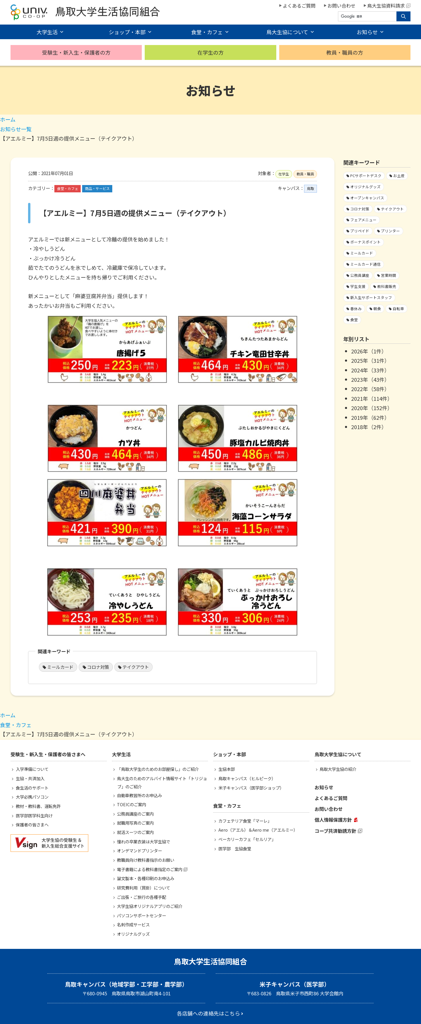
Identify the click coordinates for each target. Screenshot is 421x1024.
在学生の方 (210, 52)
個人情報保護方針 (333, 819)
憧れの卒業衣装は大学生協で (143, 841)
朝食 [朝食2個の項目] (377, 308)
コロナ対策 (98, 667)
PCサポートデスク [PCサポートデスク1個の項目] (366, 175)
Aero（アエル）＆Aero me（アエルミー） (258, 830)
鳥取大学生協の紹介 (338, 769)
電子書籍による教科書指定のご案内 (149, 869)
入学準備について (32, 769)
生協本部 (226, 769)
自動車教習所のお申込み (139, 795)
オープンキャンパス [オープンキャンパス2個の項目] (367, 198)
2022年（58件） (370, 389)
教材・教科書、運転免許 (38, 806)
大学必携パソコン (32, 797)
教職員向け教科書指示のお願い (145, 860)
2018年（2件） (369, 427)
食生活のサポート (32, 788)
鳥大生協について (287, 32)
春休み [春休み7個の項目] (356, 308)
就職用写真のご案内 (135, 823)
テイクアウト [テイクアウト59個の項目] (392, 209)
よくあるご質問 (299, 5)
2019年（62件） (370, 417)
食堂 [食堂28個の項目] (354, 319)
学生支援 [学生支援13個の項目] (357, 286)
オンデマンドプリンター (139, 850)
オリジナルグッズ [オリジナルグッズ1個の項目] (365, 186)
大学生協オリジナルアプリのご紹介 (149, 906)
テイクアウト (135, 667)
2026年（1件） (369, 351)
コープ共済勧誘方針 (335, 830)
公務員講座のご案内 (135, 814)
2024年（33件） (370, 370)
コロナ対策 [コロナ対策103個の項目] (359, 209)
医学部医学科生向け (34, 815)
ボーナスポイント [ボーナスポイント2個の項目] (365, 242)
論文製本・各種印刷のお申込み (145, 878)
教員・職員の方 (344, 52)
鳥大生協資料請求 (388, 5)
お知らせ (367, 32)
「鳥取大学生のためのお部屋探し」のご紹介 (158, 769)
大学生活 (47, 32)
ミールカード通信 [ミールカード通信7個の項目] (365, 264)
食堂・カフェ (207, 32)
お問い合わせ (341, 5)
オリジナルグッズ (133, 934)
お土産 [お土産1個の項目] (399, 175)
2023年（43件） (370, 379)
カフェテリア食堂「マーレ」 (245, 821)
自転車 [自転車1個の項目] (398, 308)
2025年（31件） (370, 360)
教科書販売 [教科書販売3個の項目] (386, 286)
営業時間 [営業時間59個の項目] (388, 275)
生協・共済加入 (30, 778)
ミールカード (60, 667)
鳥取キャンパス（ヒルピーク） (247, 778)
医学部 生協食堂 (234, 848)
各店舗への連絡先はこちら (208, 1013)
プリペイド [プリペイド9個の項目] (359, 231)
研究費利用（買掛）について (143, 888)
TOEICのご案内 (131, 804)
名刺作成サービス (133, 924)
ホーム (7, 119)
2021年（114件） (372, 398)
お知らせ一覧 (16, 129)
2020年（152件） (372, 408)
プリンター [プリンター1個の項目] (390, 231)
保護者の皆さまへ (32, 824)
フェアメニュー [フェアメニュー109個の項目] (363, 219)
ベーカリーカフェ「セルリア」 (247, 839)
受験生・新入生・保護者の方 (76, 52)
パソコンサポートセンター (141, 915)
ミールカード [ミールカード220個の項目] (361, 253)
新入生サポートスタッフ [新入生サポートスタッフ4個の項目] (371, 297)
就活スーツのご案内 (135, 832)
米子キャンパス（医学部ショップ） (251, 788)
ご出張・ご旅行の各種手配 (141, 897)
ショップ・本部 (127, 32)
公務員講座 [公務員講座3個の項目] (359, 275)
